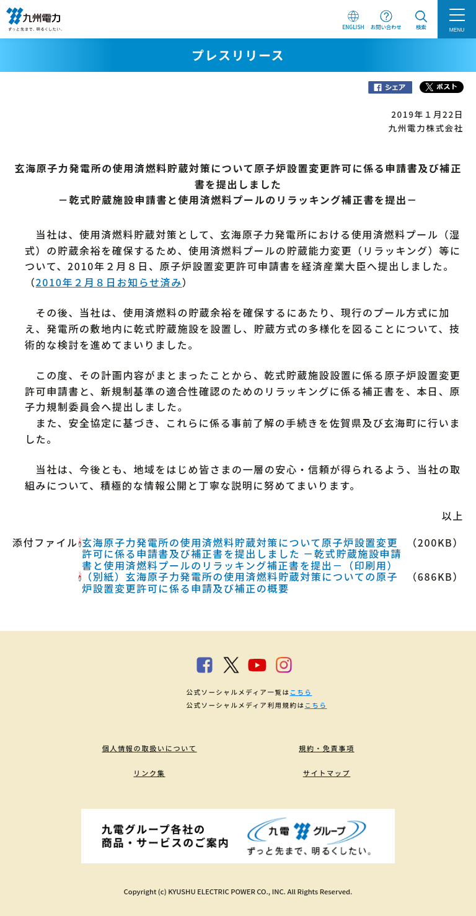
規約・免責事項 (327, 748)
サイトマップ (327, 773)
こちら (300, 692)
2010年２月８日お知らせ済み (109, 282)
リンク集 (149, 773)
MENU (457, 30)
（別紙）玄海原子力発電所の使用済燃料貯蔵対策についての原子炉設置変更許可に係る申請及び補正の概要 (240, 582)
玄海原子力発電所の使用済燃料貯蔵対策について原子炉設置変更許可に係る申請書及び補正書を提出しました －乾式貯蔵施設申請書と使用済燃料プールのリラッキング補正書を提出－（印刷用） (242, 554)
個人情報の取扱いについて (149, 748)
